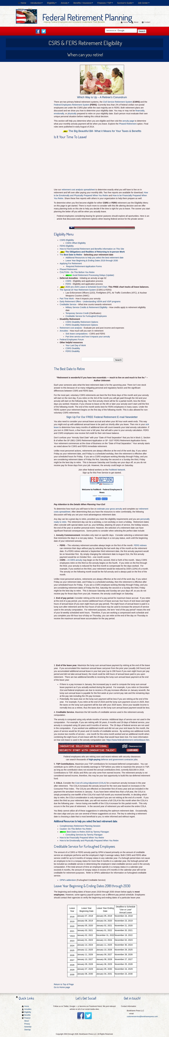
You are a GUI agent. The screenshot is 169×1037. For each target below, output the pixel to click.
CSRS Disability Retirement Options (82, 322)
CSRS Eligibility (67, 240)
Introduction (37, 3)
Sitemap (27, 1030)
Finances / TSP (105, 3)
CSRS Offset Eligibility (76, 243)
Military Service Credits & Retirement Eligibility (87, 307)
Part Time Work (67, 298)
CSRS (68, 281)
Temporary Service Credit (77, 313)
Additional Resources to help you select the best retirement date (94, 257)
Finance (27, 1018)
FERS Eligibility (67, 246)
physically (72, 113)
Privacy (27, 1024)
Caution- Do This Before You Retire (76, 829)
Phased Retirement (128, 124)
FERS (68, 284)
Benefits (27, 1015)
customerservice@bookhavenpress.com (142, 1016)
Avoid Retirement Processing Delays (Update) (93, 275)
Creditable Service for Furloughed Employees (86, 316)
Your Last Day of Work (76, 345)
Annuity (65, 3)
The (71, 255)
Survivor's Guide (125, 3)
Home (22, 3)
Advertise (28, 1027)
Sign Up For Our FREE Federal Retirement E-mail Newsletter (102, 417)
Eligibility (51, 3)
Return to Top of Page (64, 984)
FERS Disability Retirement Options (82, 325)
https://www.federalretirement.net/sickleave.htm (127, 740)
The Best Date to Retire (69, 368)
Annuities (64, 331)
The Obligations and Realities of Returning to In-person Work (95, 252)
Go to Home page (62, 987)
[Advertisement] (36, 81)
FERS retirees (140, 545)
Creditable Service (68, 304)
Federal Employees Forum (72, 339)
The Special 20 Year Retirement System (78, 290)
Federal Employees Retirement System (71, 105)
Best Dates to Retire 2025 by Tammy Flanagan (88, 832)
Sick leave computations (77, 334)
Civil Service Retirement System (117, 102)
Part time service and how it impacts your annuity (88, 336)
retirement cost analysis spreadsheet (78, 189)
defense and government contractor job (112, 759)
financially (140, 110)
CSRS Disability (73, 348)
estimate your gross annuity (109, 509)
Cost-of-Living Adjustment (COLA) (90, 783)
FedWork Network (117, 470)
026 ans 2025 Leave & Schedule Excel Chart (87, 287)
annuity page (128, 121)
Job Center (143, 3)
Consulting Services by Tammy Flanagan (85, 835)
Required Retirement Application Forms (84, 266)
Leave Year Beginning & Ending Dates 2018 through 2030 (92, 260)
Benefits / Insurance (83, 3)
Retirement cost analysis (71, 328)
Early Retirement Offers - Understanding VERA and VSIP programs (90, 301)
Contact (146, 22)
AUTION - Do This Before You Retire (77, 272)
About (134, 22)
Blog (30, 9)
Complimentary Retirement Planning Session (80, 826)
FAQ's (21, 9)
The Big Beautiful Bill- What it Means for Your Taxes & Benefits (105, 131)
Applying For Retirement (71, 263)
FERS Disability (73, 351)
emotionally (59, 113)
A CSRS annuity (75, 560)
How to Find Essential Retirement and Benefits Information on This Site (92, 249)
